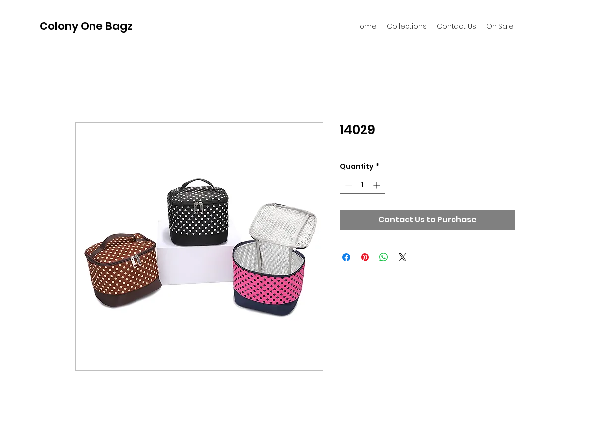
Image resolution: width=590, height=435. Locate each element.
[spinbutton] (362, 184)
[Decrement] (347, 184)
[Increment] (377, 184)
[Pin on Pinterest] (365, 257)
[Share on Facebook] (346, 257)
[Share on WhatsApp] (384, 257)
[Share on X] (402, 257)
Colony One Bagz (86, 26)
